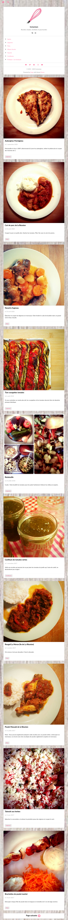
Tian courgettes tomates (14, 392)
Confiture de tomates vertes (16, 560)
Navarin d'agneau (12, 308)
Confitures (10, 56)
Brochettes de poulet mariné (16, 894)
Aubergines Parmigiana (14, 141)
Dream (42, 72)
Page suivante (33, 915)
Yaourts (9, 53)
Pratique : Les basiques (14, 59)
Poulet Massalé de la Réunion (16, 727)
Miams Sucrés (11, 49)
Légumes (10, 42)
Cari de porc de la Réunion (15, 225)
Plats (8, 46)
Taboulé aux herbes (12, 811)
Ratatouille (9, 477)
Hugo (31, 72)
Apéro (9, 39)
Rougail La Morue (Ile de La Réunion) (19, 644)
